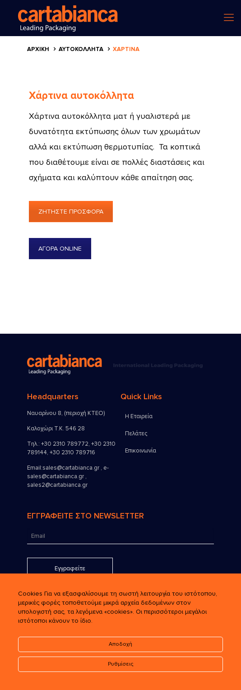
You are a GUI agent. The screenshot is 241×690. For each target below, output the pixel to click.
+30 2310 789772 (64, 444)
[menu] (228, 18)
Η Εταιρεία (139, 416)
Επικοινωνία (140, 450)
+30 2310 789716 (72, 452)
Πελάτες (136, 433)
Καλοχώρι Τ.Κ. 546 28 (56, 428)
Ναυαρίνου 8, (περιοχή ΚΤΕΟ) (66, 413)
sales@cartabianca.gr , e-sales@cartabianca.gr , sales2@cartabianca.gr (68, 476)
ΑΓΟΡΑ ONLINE (60, 248)
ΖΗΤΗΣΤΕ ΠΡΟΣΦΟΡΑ (70, 211)
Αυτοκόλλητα (81, 49)
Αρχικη (38, 49)
